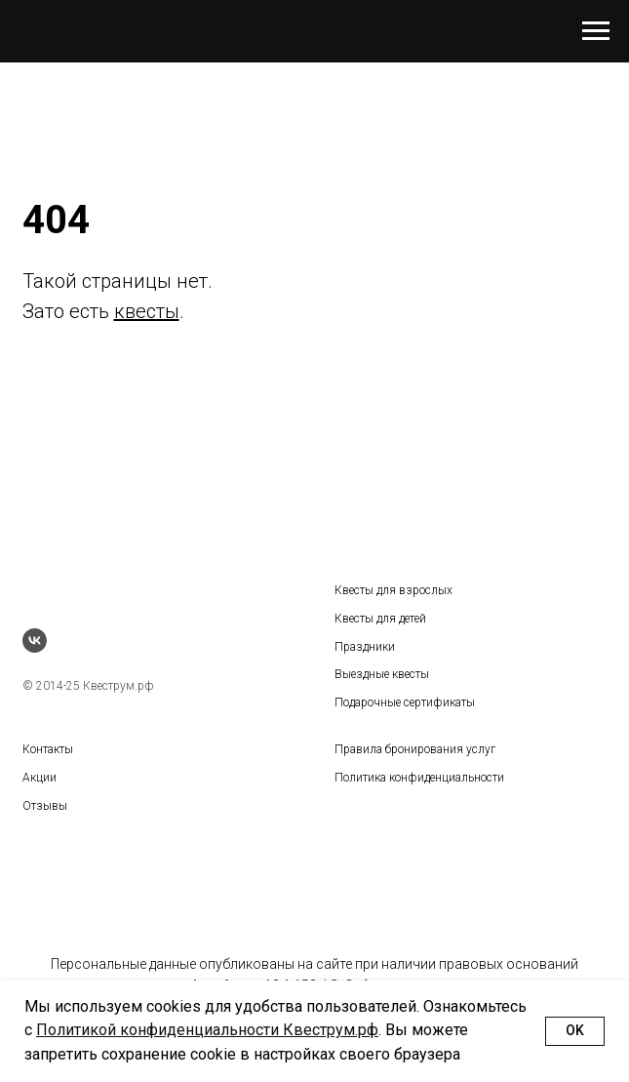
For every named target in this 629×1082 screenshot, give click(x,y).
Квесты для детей (380, 618)
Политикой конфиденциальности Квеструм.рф (207, 1030)
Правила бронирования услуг (414, 749)
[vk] (34, 640)
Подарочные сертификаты (404, 702)
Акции (39, 777)
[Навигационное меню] (595, 31)
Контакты (47, 749)
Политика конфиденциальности (419, 777)
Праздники (364, 647)
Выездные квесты (381, 674)
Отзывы (44, 806)
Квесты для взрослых (393, 590)
